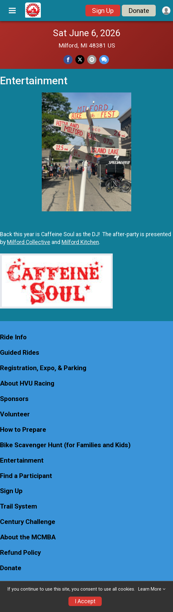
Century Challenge (27, 522)
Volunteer (15, 414)
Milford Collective (28, 242)
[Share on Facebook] (68, 59)
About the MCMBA (28, 537)
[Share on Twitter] (79, 59)
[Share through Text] (104, 59)
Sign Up (103, 10)
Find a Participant (26, 476)
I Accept (85, 601)
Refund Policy (20, 552)
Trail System (18, 506)
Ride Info (13, 337)
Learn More (149, 589)
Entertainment (22, 460)
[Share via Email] (91, 59)
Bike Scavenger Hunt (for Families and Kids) (65, 445)
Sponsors (14, 399)
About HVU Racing (27, 383)
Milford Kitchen (80, 242)
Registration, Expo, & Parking (43, 368)
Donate (138, 10)
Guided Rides (19, 352)
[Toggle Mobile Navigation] (12, 11)
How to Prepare (23, 429)
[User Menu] (166, 10)
